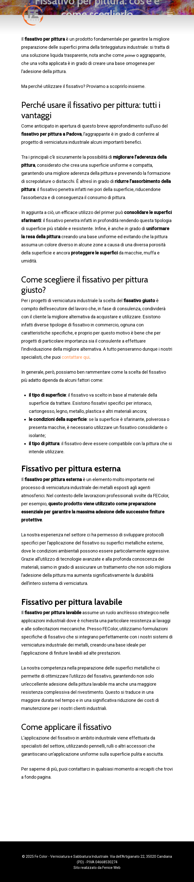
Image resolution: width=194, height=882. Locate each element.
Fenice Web (111, 868)
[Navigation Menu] (170, 14)
